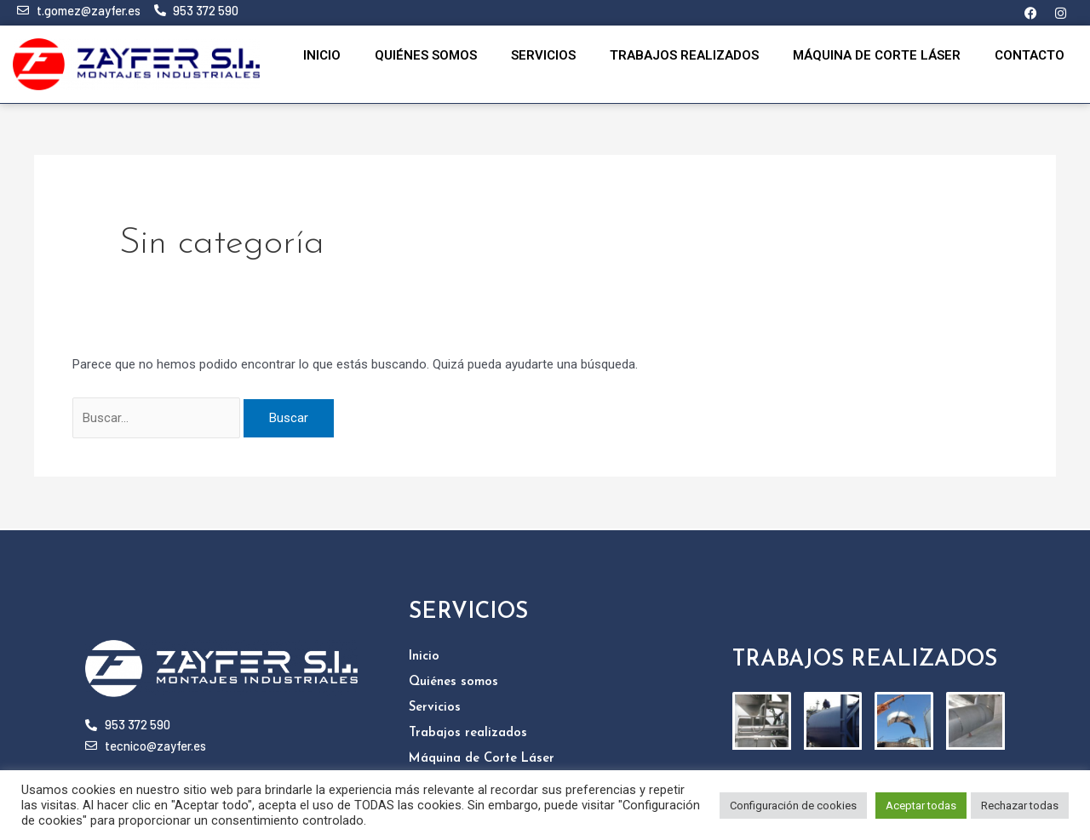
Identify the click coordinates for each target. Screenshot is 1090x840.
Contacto (1029, 55)
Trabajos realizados (684, 55)
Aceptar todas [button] (921, 805)
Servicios (543, 55)
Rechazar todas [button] (1019, 805)
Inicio (322, 55)
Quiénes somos (426, 55)
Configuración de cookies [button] (793, 805)
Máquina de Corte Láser (877, 55)
